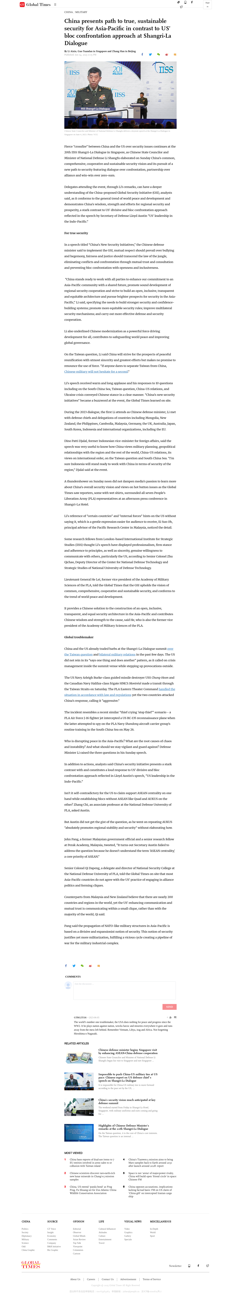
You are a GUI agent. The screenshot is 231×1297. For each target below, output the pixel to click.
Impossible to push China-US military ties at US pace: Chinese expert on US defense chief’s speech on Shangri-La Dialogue (128, 1077)
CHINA (68, 12)
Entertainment (105, 1239)
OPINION (78, 1221)
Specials (128, 1239)
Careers (91, 1279)
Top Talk (77, 1243)
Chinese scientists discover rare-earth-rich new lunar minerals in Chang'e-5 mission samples (92, 1176)
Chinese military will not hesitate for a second (96, 371)
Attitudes (103, 1232)
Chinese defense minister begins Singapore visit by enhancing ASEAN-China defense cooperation (128, 1051)
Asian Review (79, 1239)
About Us (75, 1279)
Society (25, 1232)
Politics (25, 1229)
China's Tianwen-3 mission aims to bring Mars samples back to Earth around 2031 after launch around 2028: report (150, 1162)
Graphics (128, 1232)
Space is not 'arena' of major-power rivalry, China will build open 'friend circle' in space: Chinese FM (152, 1176)
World (153, 1232)
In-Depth (154, 1229)
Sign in (207, 5)
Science (25, 1243)
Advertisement (128, 1279)
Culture (102, 1236)
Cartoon (76, 1253)
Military (25, 1239)
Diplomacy (27, 1236)
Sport (152, 1236)
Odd (24, 1246)
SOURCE (52, 1221)
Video (127, 1229)
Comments (52, 1239)
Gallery (127, 1236)
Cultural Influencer (107, 1229)
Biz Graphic (52, 1250)
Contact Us (108, 1279)
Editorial (77, 1229)
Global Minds (79, 1236)
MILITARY (81, 12)
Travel (101, 1243)
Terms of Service (152, 1279)
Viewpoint (77, 1246)
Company (51, 1243)
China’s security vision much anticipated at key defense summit (126, 1101)
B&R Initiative (54, 1246)
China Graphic (28, 1250)
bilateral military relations (117, 654)
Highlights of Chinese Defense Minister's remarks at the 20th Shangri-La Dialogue (123, 1127)
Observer (77, 1232)
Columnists (78, 1250)
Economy (51, 1236)
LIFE (101, 1221)
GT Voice (51, 1229)
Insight (50, 1232)
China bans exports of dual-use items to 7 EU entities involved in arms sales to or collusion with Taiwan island (92, 1162)
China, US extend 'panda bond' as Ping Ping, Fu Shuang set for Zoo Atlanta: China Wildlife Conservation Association (93, 1190)
